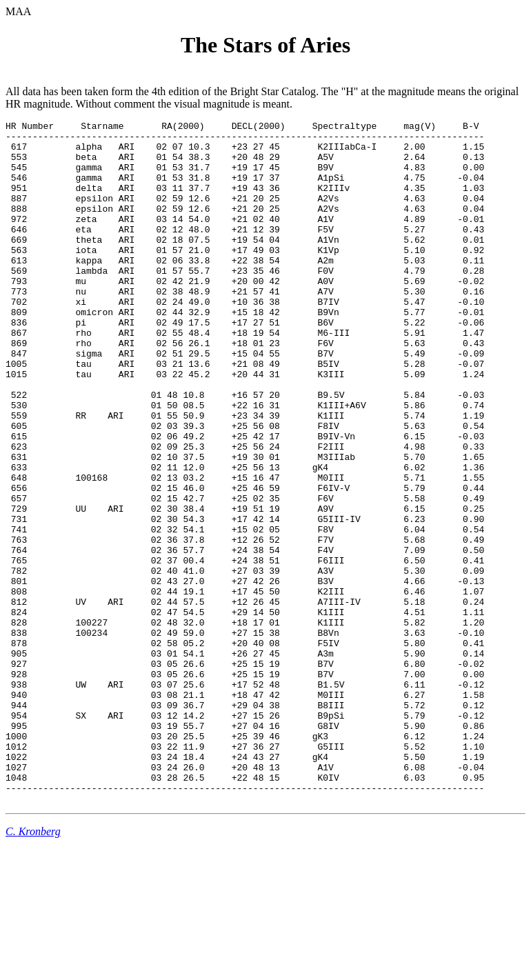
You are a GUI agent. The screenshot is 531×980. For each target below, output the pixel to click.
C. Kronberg (33, 968)
